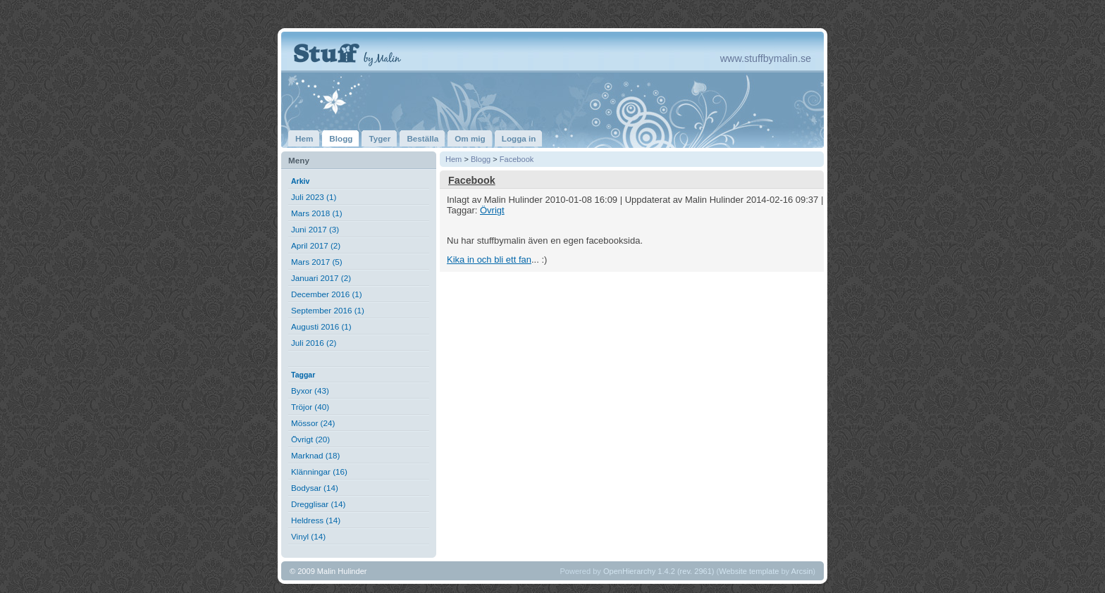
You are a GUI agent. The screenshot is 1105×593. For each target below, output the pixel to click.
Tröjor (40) (310, 406)
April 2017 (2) (315, 245)
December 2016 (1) (326, 294)
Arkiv (300, 181)
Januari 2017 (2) (321, 277)
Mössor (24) (313, 422)
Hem (453, 159)
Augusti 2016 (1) (321, 326)
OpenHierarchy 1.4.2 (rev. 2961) (659, 571)
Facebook (517, 159)
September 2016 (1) (327, 310)
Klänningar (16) (319, 471)
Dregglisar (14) (318, 503)
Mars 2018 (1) (316, 213)
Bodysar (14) (314, 487)
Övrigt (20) (310, 439)
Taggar (303, 374)
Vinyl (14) (308, 536)
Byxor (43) (310, 390)
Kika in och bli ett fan (489, 259)
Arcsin (802, 571)
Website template (749, 571)
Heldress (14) (315, 520)
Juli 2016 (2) (313, 342)
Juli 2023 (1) (313, 196)
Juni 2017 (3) (315, 229)
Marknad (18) (315, 455)
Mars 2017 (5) (316, 261)
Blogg (480, 159)
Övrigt (492, 210)
